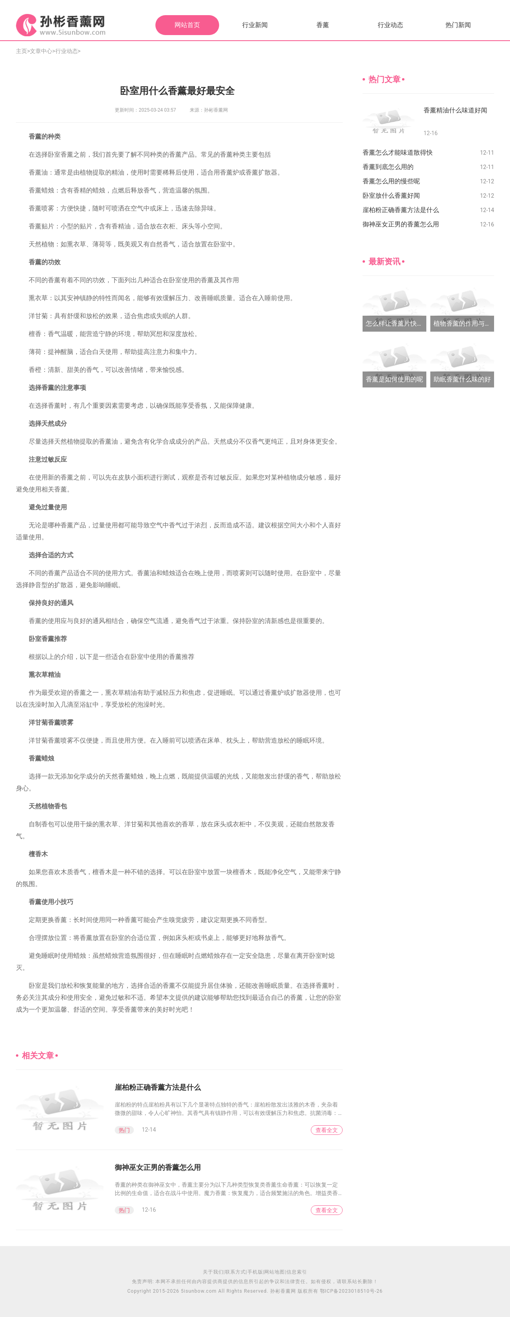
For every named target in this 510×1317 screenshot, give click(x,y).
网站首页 (187, 25)
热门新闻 (458, 25)
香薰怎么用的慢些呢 (391, 181)
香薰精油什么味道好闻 (455, 110)
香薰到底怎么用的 (388, 167)
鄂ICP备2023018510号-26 (351, 1291)
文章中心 (41, 51)
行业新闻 (255, 25)
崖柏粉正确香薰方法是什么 (158, 1087)
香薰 (322, 25)
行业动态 (390, 25)
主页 (21, 51)
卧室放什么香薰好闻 (391, 195)
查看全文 (327, 1130)
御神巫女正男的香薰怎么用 (158, 1167)
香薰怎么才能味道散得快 (398, 152)
